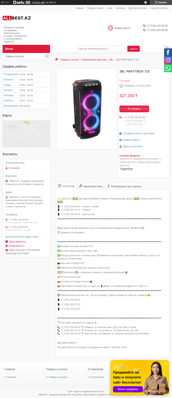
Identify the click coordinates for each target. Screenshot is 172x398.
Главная (79, 8)
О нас (109, 8)
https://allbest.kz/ (17, 241)
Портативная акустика (94, 59)
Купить (136, 108)
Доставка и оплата (138, 8)
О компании (97, 377)
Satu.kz (100, 391)
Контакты (120, 8)
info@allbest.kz (16, 246)
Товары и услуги (95, 8)
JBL (111, 59)
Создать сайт (38, 2)
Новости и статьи (159, 8)
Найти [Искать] (133, 48)
